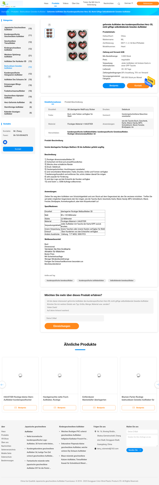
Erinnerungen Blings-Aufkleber (18, 85)
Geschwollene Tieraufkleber (18, 42)
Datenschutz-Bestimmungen (7, 459)
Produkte (5, 435)
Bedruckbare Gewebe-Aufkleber (18, 67)
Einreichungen (61, 326)
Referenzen (147, 3)
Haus (3, 431)
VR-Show (5, 439)
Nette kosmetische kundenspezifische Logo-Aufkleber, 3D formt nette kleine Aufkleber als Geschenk (40, 440)
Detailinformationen (53, 102)
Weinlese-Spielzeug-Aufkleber (18, 56)
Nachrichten (6, 446)
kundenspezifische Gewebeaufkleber (60, 280)
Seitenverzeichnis (8, 450)
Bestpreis (113, 85)
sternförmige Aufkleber (18, 107)
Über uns (4, 442)
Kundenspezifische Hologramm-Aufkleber (18, 74)
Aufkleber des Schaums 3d (18, 79)
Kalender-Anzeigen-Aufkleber (18, 113)
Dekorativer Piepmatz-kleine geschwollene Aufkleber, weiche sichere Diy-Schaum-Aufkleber (74, 447)
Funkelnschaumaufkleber (18, 91)
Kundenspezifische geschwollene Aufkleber (18, 35)
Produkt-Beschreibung (74, 102)
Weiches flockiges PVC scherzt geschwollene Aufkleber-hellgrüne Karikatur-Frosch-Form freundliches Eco (74, 435)
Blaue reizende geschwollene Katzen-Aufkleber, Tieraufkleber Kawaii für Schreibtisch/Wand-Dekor (74, 460)
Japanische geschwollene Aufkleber (18, 29)
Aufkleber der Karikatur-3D (18, 61)
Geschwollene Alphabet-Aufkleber (18, 97)
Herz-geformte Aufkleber (18, 102)
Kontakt (18, 149)
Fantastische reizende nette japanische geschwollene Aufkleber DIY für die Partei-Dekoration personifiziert (38, 465)
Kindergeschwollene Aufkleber (18, 49)
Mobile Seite (6, 453)
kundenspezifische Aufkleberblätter (91, 280)
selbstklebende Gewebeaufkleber (121, 280)
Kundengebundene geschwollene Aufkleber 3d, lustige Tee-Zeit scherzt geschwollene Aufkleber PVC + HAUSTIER (40, 453)
